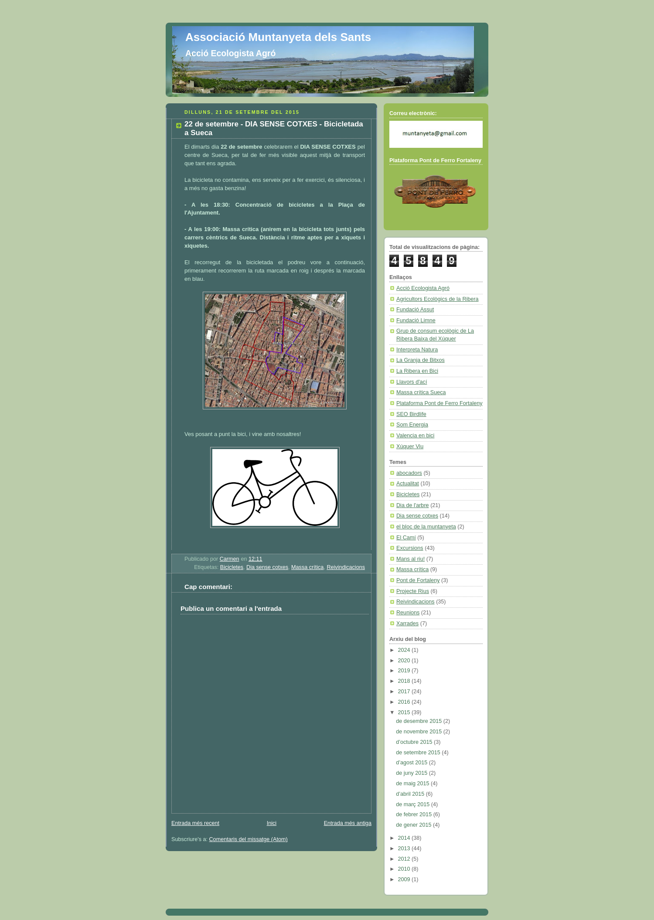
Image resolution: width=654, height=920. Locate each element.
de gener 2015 (414, 825)
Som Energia (412, 425)
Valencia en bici (415, 436)
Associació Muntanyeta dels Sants (278, 37)
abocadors (409, 473)
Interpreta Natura (417, 350)
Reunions (407, 613)
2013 (405, 848)
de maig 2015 (413, 783)
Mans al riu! (410, 559)
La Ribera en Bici (417, 371)
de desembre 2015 (419, 721)
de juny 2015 (412, 773)
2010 (405, 869)
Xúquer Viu (409, 446)
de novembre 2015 (419, 732)
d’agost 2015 (412, 763)
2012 (405, 859)
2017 (405, 691)
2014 (405, 838)
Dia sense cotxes (267, 567)
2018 (405, 681)
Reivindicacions (346, 567)
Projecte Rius (412, 591)
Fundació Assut (415, 310)
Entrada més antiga (347, 823)
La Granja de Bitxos (420, 360)
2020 (405, 661)
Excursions (409, 548)
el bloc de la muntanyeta (426, 527)
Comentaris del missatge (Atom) (248, 839)
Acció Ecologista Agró (423, 288)
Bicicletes (231, 567)
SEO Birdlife (411, 414)
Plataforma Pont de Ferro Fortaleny (439, 403)
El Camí (406, 538)
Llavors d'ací (411, 382)
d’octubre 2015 (415, 742)
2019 (405, 671)
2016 (405, 702)
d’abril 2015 (411, 794)
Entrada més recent (195, 823)
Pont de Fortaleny (418, 580)
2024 (405, 650)
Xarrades (407, 623)
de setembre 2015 (419, 753)
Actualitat (407, 483)
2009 (405, 879)
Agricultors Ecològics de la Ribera (437, 299)
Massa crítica (307, 567)
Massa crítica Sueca (421, 392)
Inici (271, 823)
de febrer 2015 (414, 814)
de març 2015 (413, 804)
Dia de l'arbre (412, 505)
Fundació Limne (416, 320)
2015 (405, 712)
